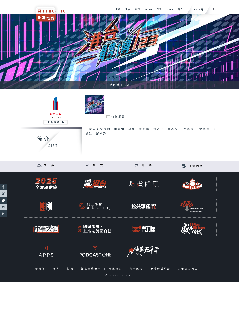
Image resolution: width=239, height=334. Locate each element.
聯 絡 (147, 165)
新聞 (137, 11)
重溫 (158, 11)
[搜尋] (214, 8)
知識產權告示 (92, 268)
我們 (179, 11)
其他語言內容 (188, 268)
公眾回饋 (196, 166)
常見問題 (116, 268)
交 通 (49, 165)
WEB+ (148, 11)
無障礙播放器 (161, 268)
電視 (117, 11)
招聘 (57, 268)
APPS (168, 11)
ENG (196, 9)
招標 (71, 268)
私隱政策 (137, 268)
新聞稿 (40, 268)
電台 (127, 11)
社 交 (98, 165)
